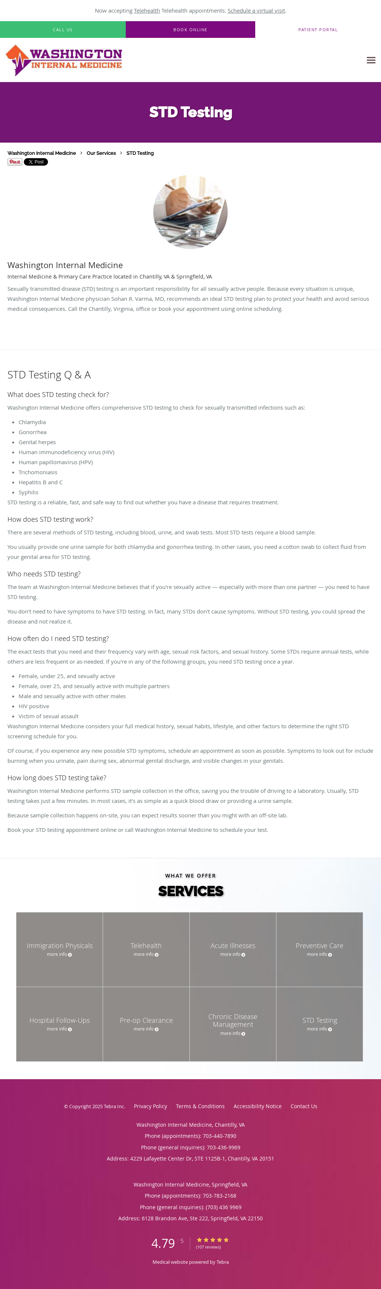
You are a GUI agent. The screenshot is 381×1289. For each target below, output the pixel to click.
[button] (190, 29)
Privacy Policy (150, 1106)
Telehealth (147, 10)
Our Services (101, 153)
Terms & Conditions (200, 1106)
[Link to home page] (92, 60)
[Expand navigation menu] (371, 60)
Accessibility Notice (258, 1106)
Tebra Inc (114, 1106)
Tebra (223, 1262)
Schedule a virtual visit (256, 10)
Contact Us (304, 1106)
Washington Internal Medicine (41, 153)
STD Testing (140, 153)
